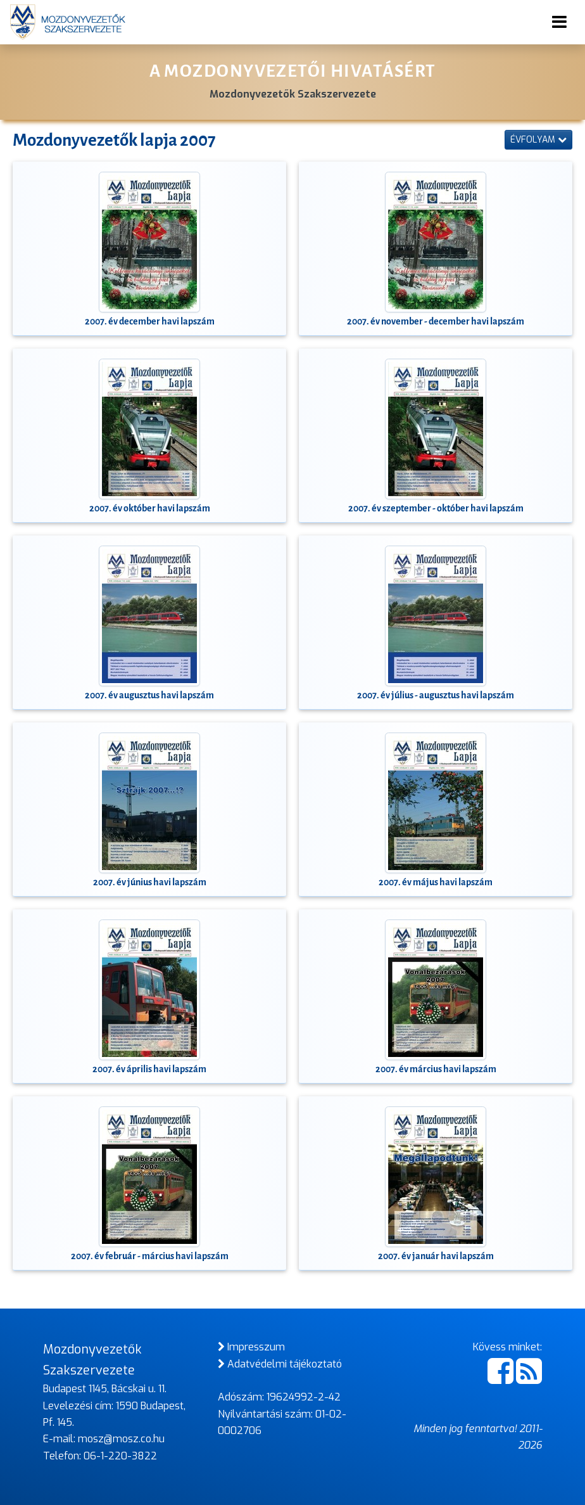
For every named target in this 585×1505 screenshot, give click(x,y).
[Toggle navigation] (559, 22)
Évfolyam (538, 140)
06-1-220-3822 (120, 1456)
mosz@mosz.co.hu (121, 1438)
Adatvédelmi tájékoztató (280, 1364)
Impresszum (251, 1347)
